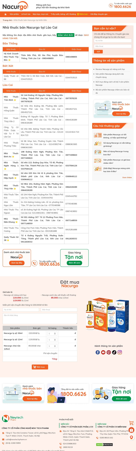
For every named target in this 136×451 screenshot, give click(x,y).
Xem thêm (127, 177)
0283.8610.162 (106, 437)
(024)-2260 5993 (13, 443)
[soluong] (52, 333)
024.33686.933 (69, 443)
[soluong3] (52, 346)
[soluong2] (52, 340)
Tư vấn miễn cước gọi (123, 6)
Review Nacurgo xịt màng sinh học (110, 69)
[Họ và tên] (113, 41)
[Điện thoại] (113, 46)
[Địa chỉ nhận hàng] (40, 318)
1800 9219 (68, 447)
